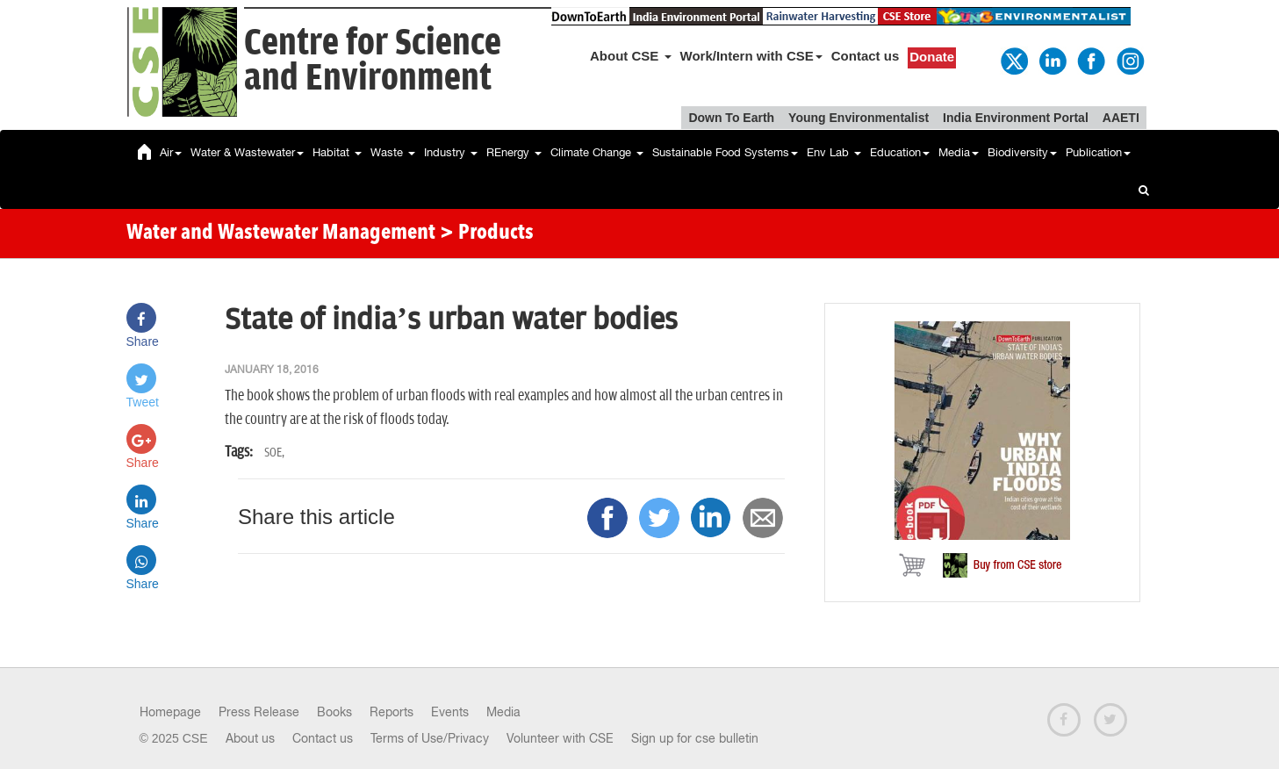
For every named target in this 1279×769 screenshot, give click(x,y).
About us (250, 738)
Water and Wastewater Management (283, 233)
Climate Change (596, 152)
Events (450, 712)
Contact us (865, 55)
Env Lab (834, 152)
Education (900, 152)
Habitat (337, 152)
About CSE (631, 55)
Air (171, 152)
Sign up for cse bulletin (694, 738)
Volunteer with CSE (560, 738)
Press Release (259, 712)
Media (958, 152)
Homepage (170, 712)
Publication (1098, 152)
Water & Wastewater (247, 152)
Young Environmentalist (858, 118)
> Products (487, 233)
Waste (392, 152)
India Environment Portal (1016, 118)
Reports (391, 712)
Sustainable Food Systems (725, 152)
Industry (451, 152)
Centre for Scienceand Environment (372, 61)
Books (334, 712)
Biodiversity (1022, 152)
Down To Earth (731, 118)
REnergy (514, 152)
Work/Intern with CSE (751, 55)
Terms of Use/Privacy (429, 738)
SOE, (274, 452)
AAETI (1121, 118)
